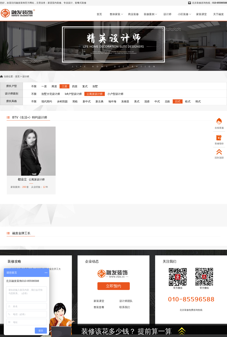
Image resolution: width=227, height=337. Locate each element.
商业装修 (133, 14)
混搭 (147, 101)
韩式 (198, 101)
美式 (136, 101)
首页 (99, 14)
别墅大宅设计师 (50, 93)
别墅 (95, 86)
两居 (54, 86)
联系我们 (124, 307)
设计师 (167, 14)
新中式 (87, 101)
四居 (74, 86)
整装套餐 (99, 307)
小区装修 (184, 14)
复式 (85, 86)
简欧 (75, 101)
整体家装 (116, 14)
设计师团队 (126, 300)
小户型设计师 (115, 93)
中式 (157, 101)
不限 (34, 86)
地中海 (112, 101)
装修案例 (150, 14)
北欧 (167, 101)
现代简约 (46, 101)
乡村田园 (62, 101)
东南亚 (125, 101)
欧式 (187, 101)
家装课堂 (201, 14)
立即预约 (113, 286)
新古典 (99, 101)
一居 (44, 86)
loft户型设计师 (73, 93)
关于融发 (218, 14)
